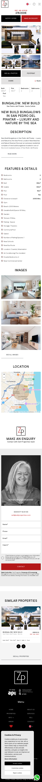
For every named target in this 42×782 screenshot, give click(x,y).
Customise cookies (17, 768)
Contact (30, 722)
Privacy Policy (26, 557)
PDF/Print (31, 73)
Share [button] (10, 81)
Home (11, 710)
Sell (31, 718)
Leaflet (11, 412)
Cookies (13, 779)
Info (10, 718)
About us (31, 710)
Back (38, 81)
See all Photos (10, 73)
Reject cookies (17, 773)
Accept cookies (17, 763)
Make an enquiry (31, 18)
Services (31, 714)
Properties (11, 714)
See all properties (21, 656)
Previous (18, 646)
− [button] (4, 377)
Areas (11, 722)
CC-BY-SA (37, 412)
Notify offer (10, 18)
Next (23, 646)
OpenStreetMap (24, 412)
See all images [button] (12, 355)
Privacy (7, 779)
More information (11, 759)
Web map (19, 779)
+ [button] (4, 374)
